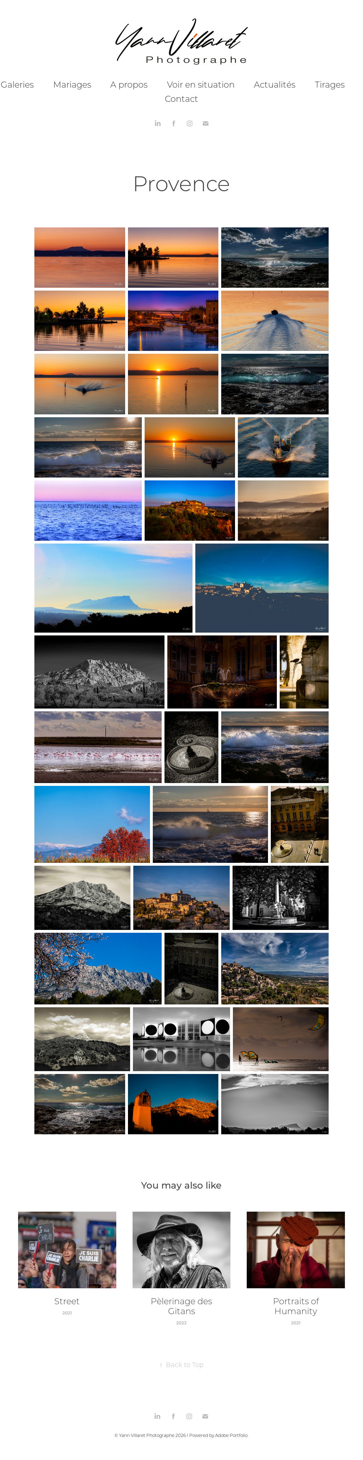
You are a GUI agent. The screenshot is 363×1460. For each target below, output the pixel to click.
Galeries (17, 84)
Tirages (330, 84)
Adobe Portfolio (231, 1435)
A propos (128, 84)
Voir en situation (201, 84)
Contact (181, 98)
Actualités (274, 84)
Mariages (72, 84)
